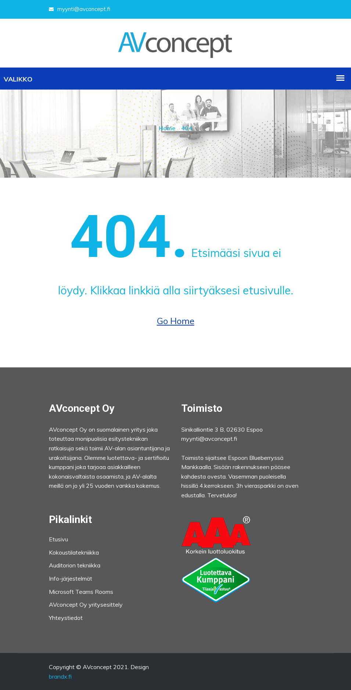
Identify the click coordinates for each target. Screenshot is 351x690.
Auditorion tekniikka (74, 565)
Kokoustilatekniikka (74, 552)
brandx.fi (60, 676)
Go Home (175, 320)
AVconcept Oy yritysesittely (86, 604)
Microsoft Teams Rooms (81, 591)
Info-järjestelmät (70, 578)
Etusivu (58, 539)
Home (167, 128)
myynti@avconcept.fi (79, 9)
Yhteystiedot (66, 617)
